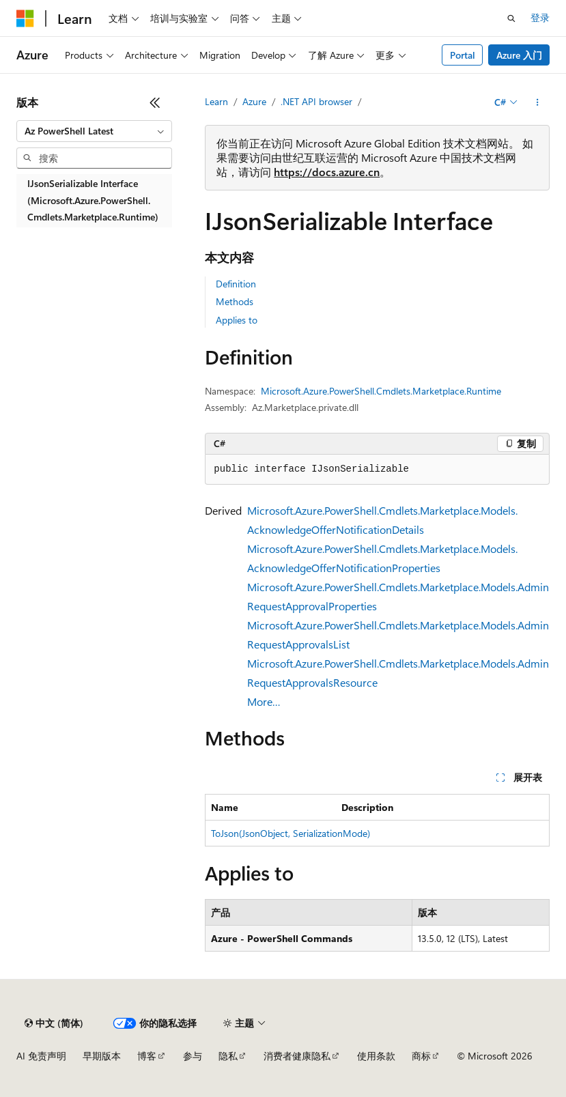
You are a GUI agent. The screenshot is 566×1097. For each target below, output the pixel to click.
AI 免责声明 (41, 1055)
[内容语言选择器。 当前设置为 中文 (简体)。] (53, 1023)
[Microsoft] (25, 18)
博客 (146, 1055)
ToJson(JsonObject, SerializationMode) (290, 833)
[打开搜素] (511, 18)
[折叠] (155, 102)
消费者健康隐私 (297, 1055)
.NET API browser (316, 101)
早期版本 (102, 1055)
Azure (254, 101)
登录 (540, 17)
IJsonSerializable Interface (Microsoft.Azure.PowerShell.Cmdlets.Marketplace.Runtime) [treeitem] (92, 200)
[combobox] (94, 131)
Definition (236, 283)
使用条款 (376, 1055)
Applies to (236, 319)
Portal (462, 54)
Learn (216, 101)
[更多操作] (538, 102)
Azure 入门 (519, 54)
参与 (192, 1055)
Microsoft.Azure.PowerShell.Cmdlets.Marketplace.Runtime (381, 390)
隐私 (228, 1055)
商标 (421, 1055)
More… (264, 701)
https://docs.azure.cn (327, 172)
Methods (234, 301)
